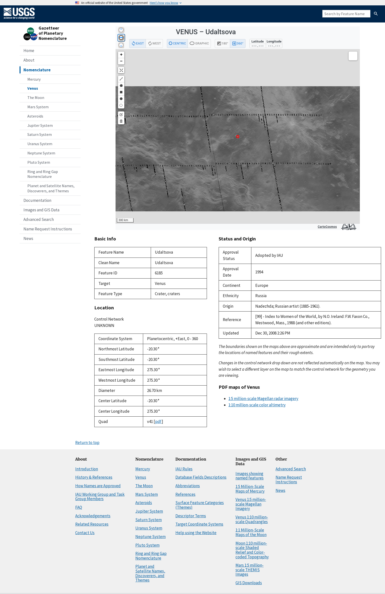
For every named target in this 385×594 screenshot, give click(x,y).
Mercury (34, 79)
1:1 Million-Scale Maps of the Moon (251, 532)
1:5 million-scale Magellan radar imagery (263, 398)
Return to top (87, 442)
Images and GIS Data (41, 210)
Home (28, 50)
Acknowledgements (92, 515)
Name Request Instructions (47, 229)
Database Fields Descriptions (200, 477)
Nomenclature (37, 70)
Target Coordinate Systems (199, 524)
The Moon (35, 97)
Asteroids (35, 116)
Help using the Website (195, 532)
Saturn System (39, 134)
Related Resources (91, 524)
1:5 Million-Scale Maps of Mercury (250, 489)
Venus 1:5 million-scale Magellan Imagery (250, 504)
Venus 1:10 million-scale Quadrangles (251, 519)
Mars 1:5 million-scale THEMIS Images (249, 569)
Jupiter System (40, 125)
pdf (158, 421)
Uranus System (39, 143)
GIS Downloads (248, 582)
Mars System (38, 106)
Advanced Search (38, 219)
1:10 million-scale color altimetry (257, 405)
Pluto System (38, 162)
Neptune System (41, 153)
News (28, 238)
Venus (32, 88)
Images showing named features (249, 476)
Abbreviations (187, 485)
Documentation (37, 200)
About (28, 60)
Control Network (109, 319)
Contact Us (85, 532)
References (185, 494)
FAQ (78, 507)
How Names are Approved (98, 485)
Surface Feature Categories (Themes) (199, 505)
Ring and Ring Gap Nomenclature (42, 174)
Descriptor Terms (190, 515)
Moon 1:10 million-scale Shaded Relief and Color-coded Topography (252, 550)
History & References (93, 477)
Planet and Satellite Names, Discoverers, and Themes (51, 188)
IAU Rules (183, 469)
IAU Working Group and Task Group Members (100, 497)
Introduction (86, 469)
